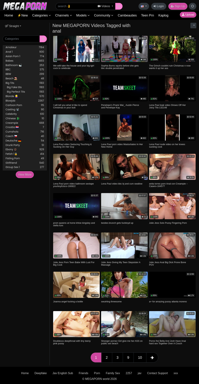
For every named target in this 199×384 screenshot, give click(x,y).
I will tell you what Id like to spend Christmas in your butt (70, 106)
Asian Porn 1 (25, 56)
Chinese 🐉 (25, 118)
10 (140, 357)
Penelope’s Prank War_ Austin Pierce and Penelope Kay (120, 106)
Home (8, 15)
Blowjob (25, 101)
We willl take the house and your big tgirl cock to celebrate (73, 66)
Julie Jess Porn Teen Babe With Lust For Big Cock (73, 263)
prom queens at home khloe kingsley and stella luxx (74, 224)
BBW (25, 74)
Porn (97, 373)
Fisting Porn (25, 158)
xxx (176, 373)
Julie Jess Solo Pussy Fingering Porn (168, 223)
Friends (83, 373)
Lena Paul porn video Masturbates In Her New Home (122, 145)
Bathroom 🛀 (25, 65)
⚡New (22, 15)
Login (159, 6)
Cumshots (25, 132)
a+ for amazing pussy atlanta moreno (168, 301)
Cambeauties (127, 15)
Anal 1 (25, 52)
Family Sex (113, 373)
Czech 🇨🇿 (25, 136)
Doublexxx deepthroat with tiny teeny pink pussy (72, 342)
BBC (25, 69)
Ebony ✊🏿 (25, 149)
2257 (129, 373)
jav (139, 373)
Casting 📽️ (25, 109)
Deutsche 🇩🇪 (25, 141)
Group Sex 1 (25, 167)
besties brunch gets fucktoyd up (117, 223)
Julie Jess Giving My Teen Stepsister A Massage (120, 263)
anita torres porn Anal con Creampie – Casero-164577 (168, 185)
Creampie (25, 123)
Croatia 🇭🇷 (25, 127)
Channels (63, 15)
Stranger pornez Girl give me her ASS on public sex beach (122, 342)
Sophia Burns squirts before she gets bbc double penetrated (120, 66)
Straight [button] (12, 26)
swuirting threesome (111, 301)
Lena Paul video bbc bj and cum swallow (121, 183)
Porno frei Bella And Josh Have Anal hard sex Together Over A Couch (167, 342)
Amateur (25, 47)
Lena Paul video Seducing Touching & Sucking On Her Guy (72, 145)
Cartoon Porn (25, 105)
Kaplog (163, 15)
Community (103, 15)
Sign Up (178, 6)
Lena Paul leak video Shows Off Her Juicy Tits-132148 (167, 106)
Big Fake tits (25, 87)
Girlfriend (25, 163)
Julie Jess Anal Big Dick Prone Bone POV (167, 263)
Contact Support (157, 373)
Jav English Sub (62, 373)
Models (83, 15)
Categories (41, 15)
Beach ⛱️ (25, 78)
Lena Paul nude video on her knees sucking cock (167, 145)
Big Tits (25, 83)
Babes (25, 61)
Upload (188, 14)
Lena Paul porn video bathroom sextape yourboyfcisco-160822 (73, 185)
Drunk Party (25, 145)
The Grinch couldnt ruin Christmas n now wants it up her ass (170, 66)
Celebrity (25, 114)
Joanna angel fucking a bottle (68, 301)
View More (24, 174)
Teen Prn (147, 15)
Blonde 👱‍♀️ (25, 96)
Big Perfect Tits (25, 92)
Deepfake (41, 373)
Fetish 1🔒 (25, 154)
